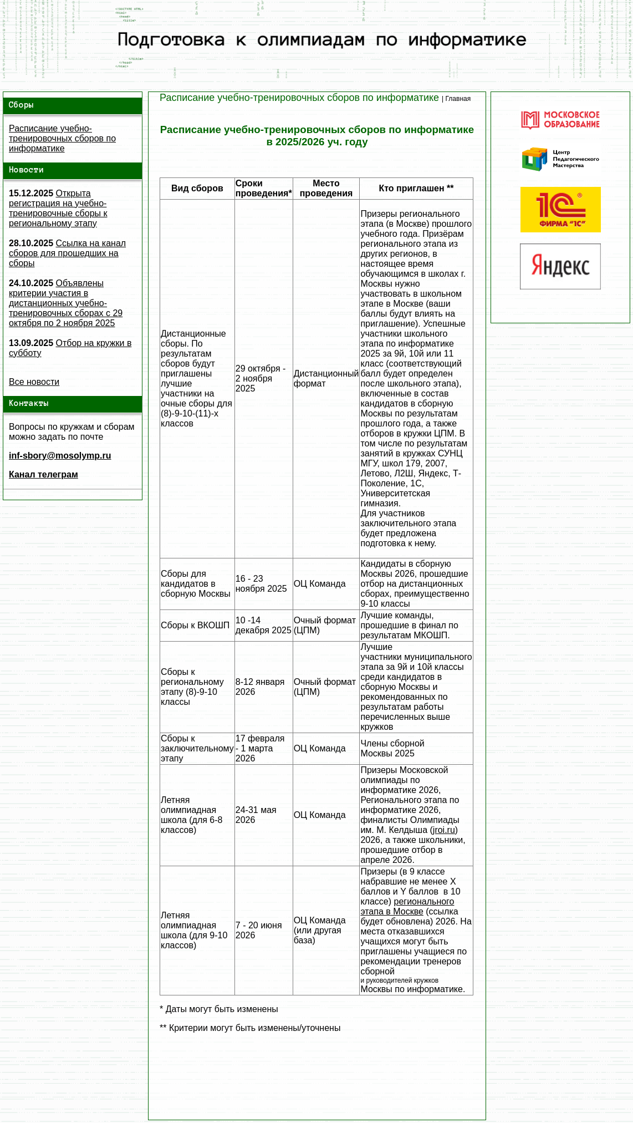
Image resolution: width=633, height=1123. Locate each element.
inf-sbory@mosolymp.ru (60, 455)
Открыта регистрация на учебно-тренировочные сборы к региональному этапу (58, 208)
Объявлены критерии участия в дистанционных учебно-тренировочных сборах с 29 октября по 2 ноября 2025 (65, 303)
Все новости (34, 382)
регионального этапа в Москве (407, 906)
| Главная (456, 99)
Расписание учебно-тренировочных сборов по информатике (62, 138)
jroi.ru (444, 830)
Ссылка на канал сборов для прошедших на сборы (67, 253)
